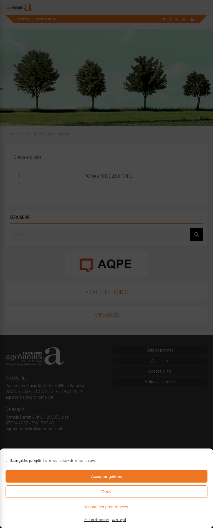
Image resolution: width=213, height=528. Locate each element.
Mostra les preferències (106, 506)
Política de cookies (96, 520)
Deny (106, 491)
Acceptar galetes (106, 476)
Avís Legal (119, 520)
